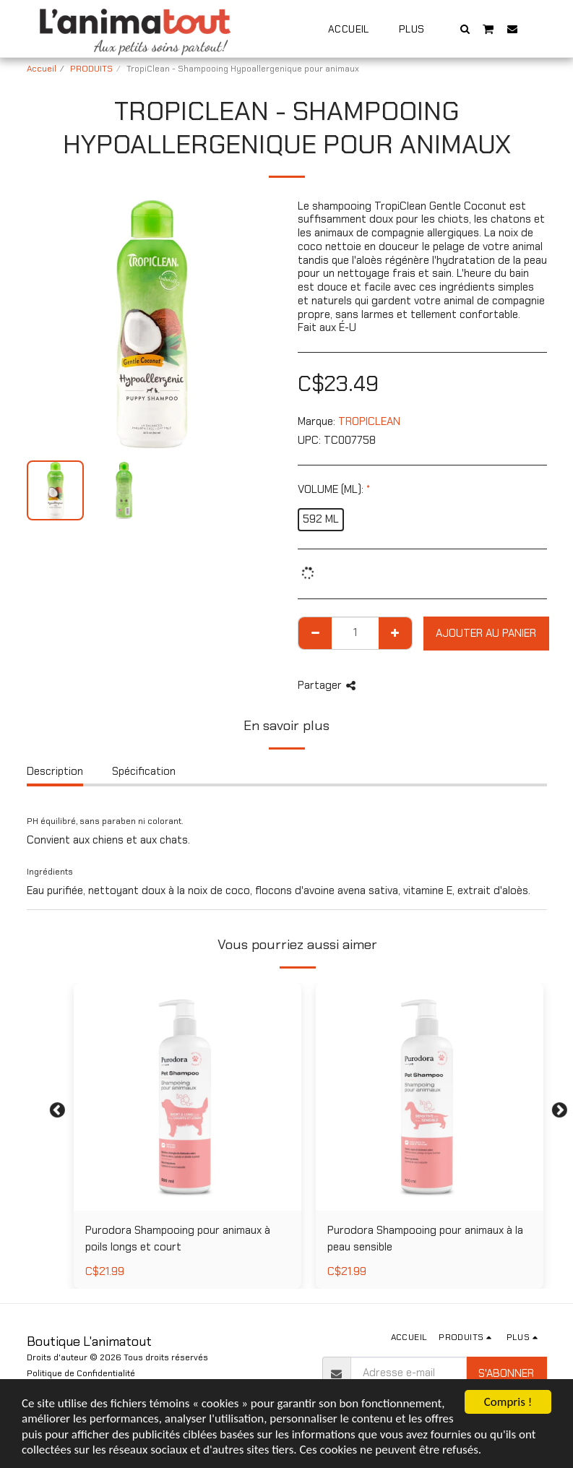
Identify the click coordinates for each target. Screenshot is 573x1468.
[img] (187, 1097)
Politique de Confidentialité (81, 1373)
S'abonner (506, 1373)
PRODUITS (91, 68)
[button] (464, 28)
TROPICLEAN (369, 421)
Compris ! (508, 1401)
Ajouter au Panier (486, 633)
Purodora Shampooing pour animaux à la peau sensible (425, 1238)
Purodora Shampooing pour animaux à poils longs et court (177, 1238)
